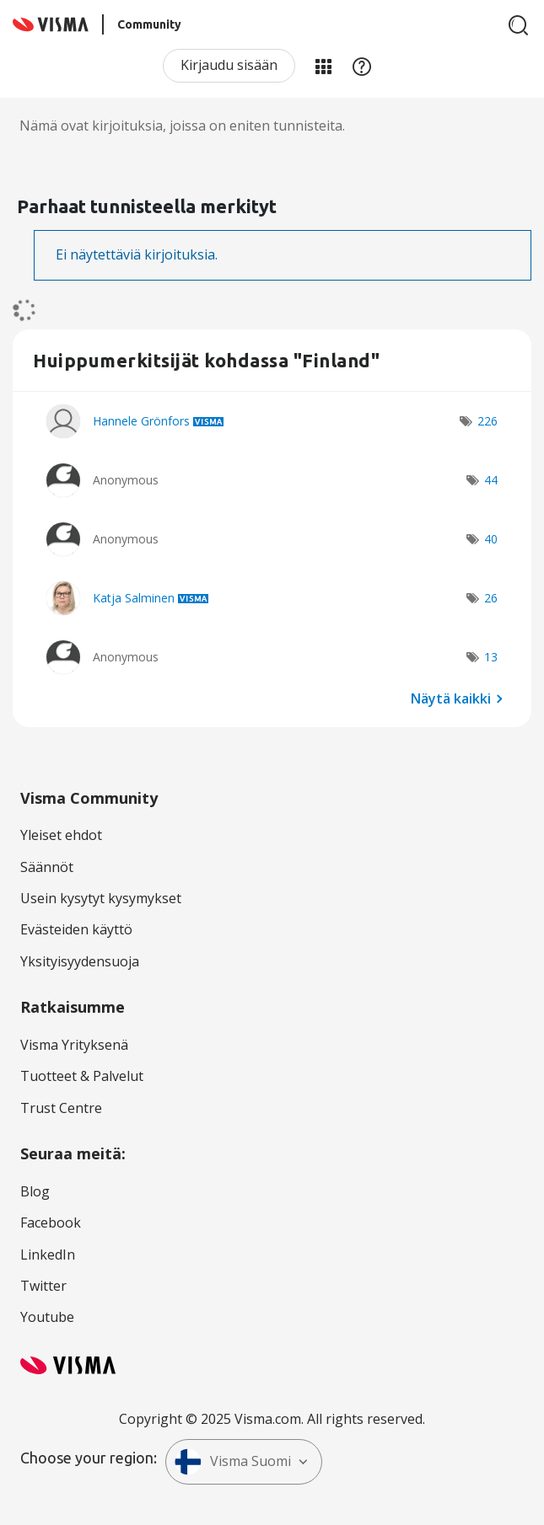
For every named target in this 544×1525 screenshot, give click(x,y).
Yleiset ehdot (61, 835)
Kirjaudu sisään (228, 65)
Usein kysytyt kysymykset (100, 898)
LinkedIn (47, 1254)
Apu (361, 65)
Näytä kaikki (451, 697)
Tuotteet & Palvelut (81, 1076)
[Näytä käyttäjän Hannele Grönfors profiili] (141, 421)
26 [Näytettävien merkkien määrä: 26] (491, 598)
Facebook (50, 1222)
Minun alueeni (323, 65)
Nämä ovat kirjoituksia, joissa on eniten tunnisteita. (182, 125)
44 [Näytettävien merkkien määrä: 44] (491, 480)
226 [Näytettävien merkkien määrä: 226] (487, 421)
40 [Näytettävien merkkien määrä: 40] (491, 539)
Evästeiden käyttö (76, 929)
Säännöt (46, 867)
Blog (35, 1191)
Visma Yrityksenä (74, 1044)
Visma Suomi (233, 1461)
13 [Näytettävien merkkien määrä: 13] (491, 657)
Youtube (47, 1317)
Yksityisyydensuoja (79, 961)
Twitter (43, 1285)
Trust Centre (61, 1108)
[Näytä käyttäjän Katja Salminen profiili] (134, 598)
